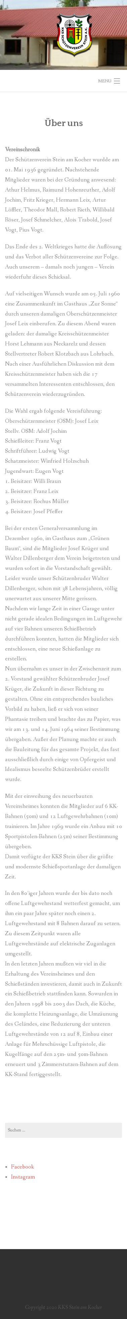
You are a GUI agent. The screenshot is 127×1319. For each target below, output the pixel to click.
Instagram (23, 1177)
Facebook (22, 1167)
